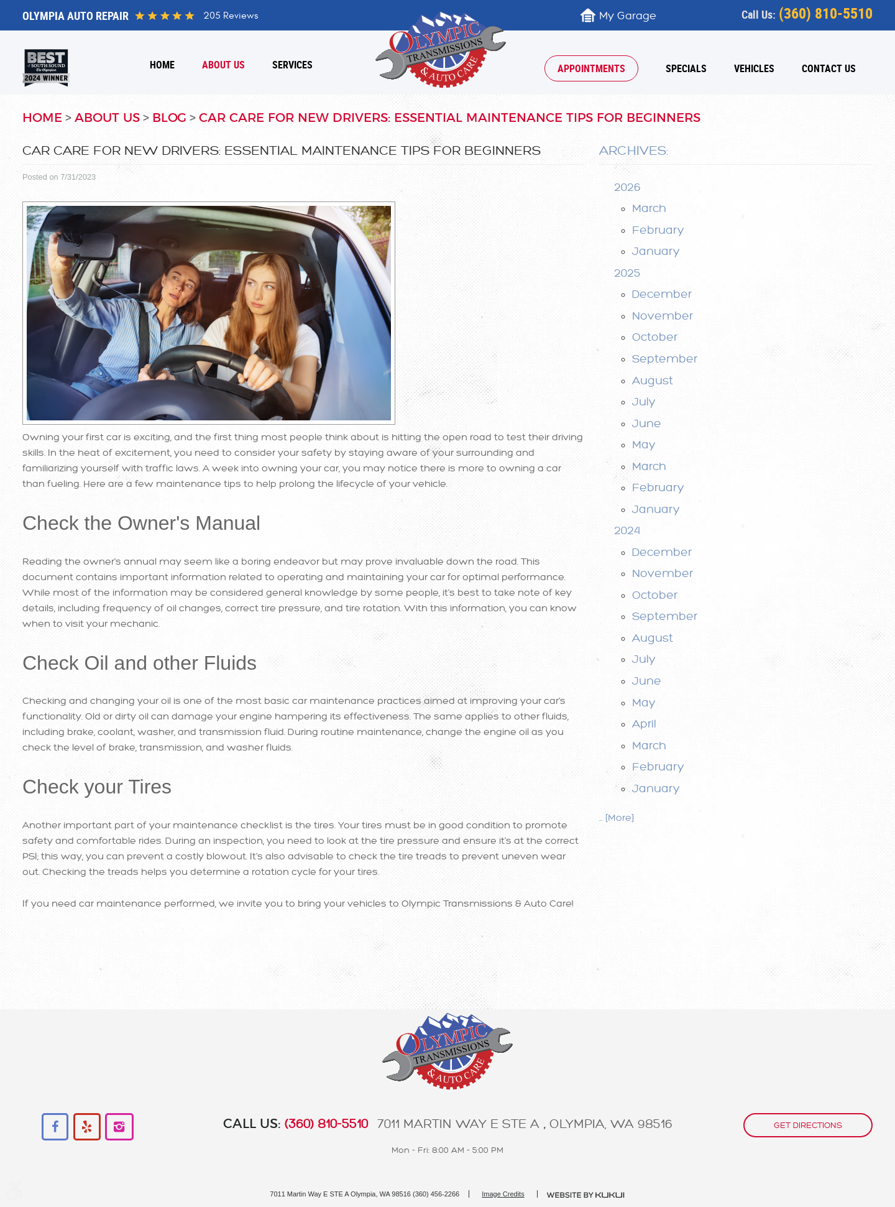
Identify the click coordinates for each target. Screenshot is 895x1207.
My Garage (627, 16)
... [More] (616, 818)
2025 (627, 273)
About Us (223, 65)
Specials (686, 68)
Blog (169, 118)
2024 (627, 530)
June (646, 423)
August (652, 380)
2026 (627, 187)
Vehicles (754, 68)
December (662, 294)
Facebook (56, 1127)
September (664, 359)
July (644, 401)
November (662, 316)
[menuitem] (162, 64)
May (644, 444)
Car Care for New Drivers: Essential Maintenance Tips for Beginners (449, 118)
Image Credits (503, 1194)
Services (292, 65)
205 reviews (230, 15)
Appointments (591, 68)
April (644, 724)
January (656, 251)
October (654, 337)
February (658, 230)
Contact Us (829, 68)
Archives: (633, 150)
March (649, 208)
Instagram (119, 1127)
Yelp (87, 1127)
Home (162, 65)
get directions (808, 1125)
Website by (586, 1195)
